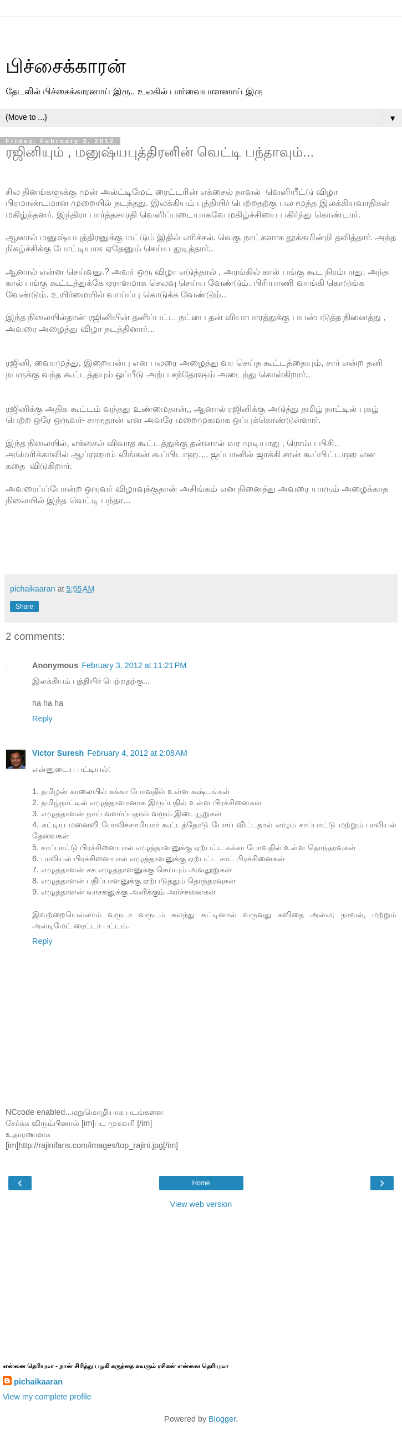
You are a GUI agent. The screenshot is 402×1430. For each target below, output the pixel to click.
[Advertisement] (201, 30)
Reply (42, 718)
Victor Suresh (58, 753)
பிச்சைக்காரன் (66, 66)
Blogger (222, 1418)
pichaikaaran (38, 1381)
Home (201, 1183)
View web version (201, 1204)
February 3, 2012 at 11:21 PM (134, 665)
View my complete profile (47, 1396)
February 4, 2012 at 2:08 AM (137, 753)
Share (24, 606)
